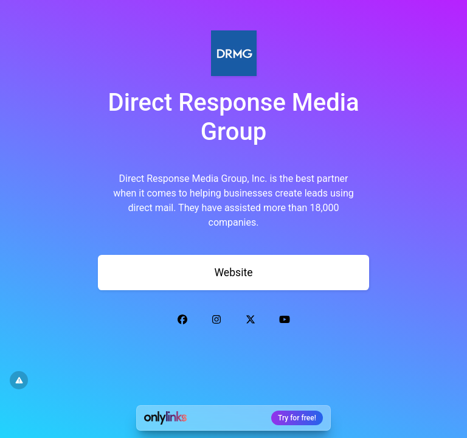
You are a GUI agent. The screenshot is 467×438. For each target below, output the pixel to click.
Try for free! (297, 418)
